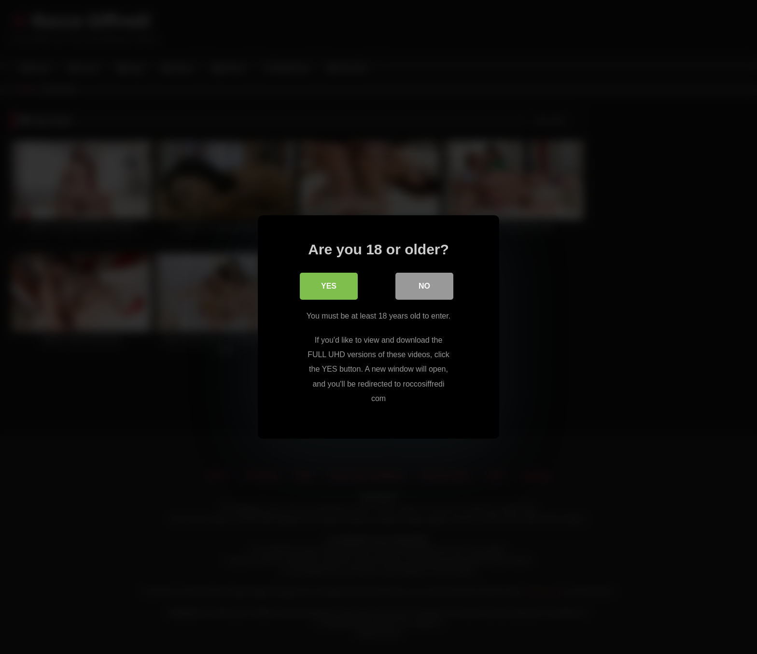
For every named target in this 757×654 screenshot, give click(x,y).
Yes (328, 286)
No (424, 286)
